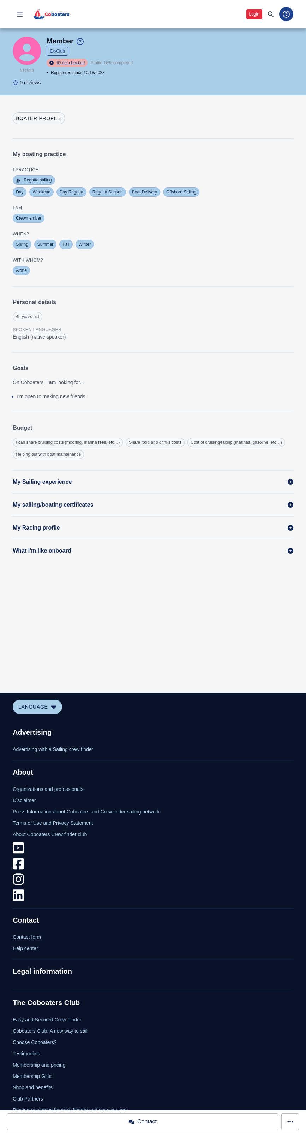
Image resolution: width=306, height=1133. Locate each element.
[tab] (39, 118)
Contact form (27, 937)
